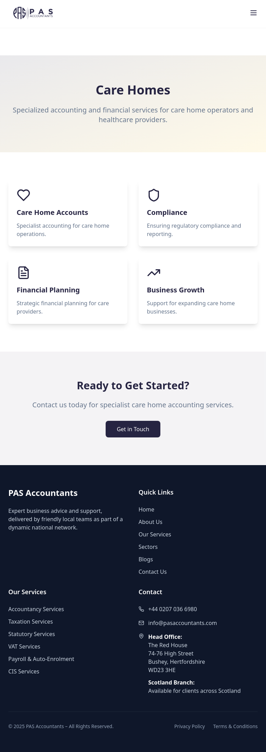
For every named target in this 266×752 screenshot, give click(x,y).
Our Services (155, 534)
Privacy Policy (189, 726)
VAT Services (24, 646)
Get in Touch (133, 429)
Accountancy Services (36, 609)
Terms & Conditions (235, 726)
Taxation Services (30, 621)
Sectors (148, 547)
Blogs (146, 559)
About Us (150, 522)
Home (146, 509)
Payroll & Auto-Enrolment (41, 659)
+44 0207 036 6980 (172, 609)
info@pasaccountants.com (182, 623)
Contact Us (153, 572)
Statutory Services (31, 634)
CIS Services (23, 671)
